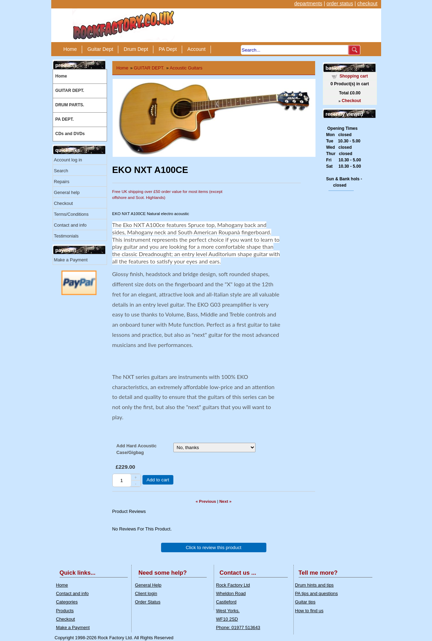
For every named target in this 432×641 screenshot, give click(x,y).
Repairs (61, 181)
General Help (148, 585)
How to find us (309, 610)
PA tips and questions (316, 593)
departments (308, 3)
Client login (146, 593)
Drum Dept (136, 49)
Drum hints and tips (314, 585)
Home (70, 49)
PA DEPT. (64, 119)
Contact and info (70, 225)
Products (65, 610)
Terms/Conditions (71, 214)
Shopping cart (354, 76)
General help (67, 192)
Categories (67, 602)
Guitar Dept (100, 49)
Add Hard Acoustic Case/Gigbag (137, 449)
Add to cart (158, 479)
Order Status (148, 602)
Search (61, 170)
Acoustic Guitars (186, 68)
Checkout (63, 203)
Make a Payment (71, 259)
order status (339, 3)
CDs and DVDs (70, 133)
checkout (367, 3)
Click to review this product (213, 547)
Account (196, 49)
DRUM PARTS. (69, 104)
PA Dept (168, 49)
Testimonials (66, 236)
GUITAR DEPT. (69, 90)
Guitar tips (305, 602)
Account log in (68, 159)
